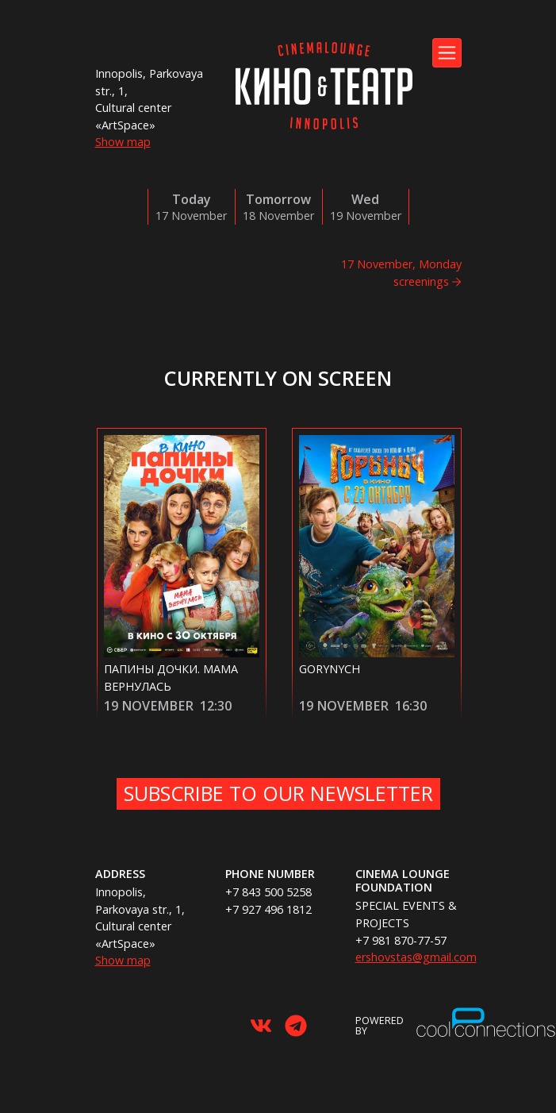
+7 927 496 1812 (268, 909)
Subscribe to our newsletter (278, 793)
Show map (123, 141)
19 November (149, 705)
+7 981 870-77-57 (401, 940)
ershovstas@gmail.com (416, 957)
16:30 (411, 705)
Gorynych (329, 668)
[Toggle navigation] (447, 52)
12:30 (216, 705)
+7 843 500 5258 (268, 891)
